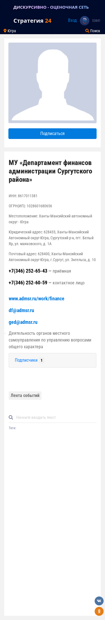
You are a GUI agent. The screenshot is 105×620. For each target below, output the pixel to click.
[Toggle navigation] (7, 7)
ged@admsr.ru (23, 322)
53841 (96, 21)
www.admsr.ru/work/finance (36, 298)
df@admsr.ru (21, 310)
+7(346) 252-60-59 (28, 282)
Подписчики (30, 360)
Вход (72, 20)
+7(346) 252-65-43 (28, 271)
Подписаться (52, 133)
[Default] (55, 417)
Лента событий (25, 395)
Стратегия (32, 20)
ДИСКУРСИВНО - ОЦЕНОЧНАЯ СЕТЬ (51, 7)
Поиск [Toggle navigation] (92, 31)
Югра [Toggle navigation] (10, 31)
